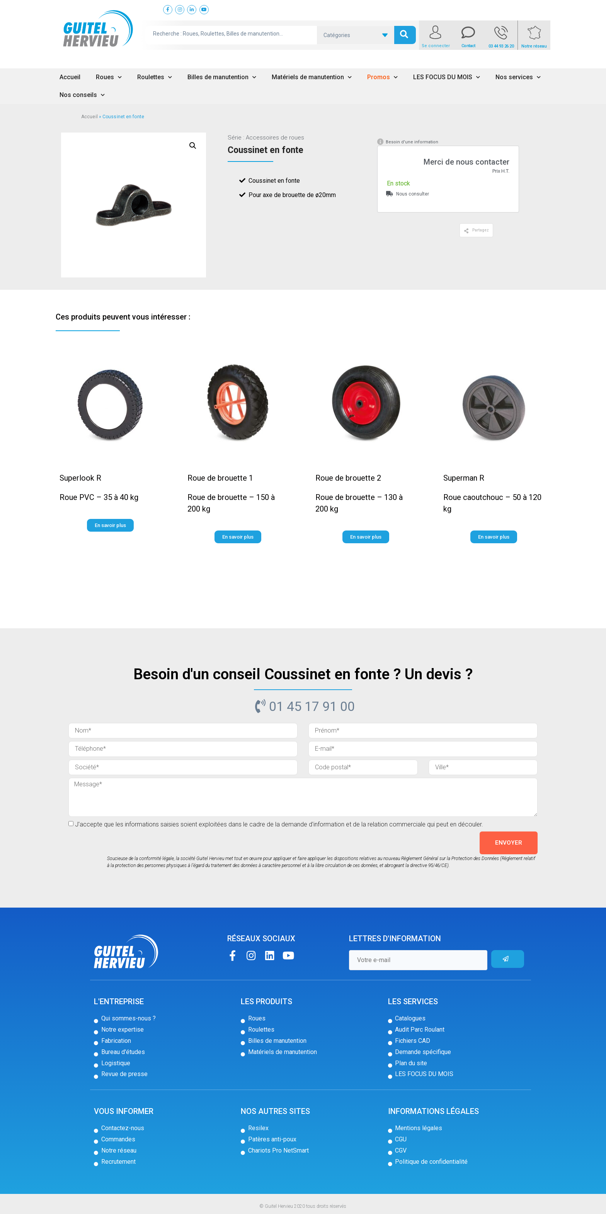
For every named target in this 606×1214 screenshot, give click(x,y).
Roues (109, 77)
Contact (468, 45)
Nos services (518, 77)
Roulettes (154, 77)
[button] (476, 230)
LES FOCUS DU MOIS (446, 77)
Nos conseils (82, 95)
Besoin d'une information (412, 142)
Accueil (70, 77)
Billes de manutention (221, 77)
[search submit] (405, 35)
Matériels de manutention (312, 77)
